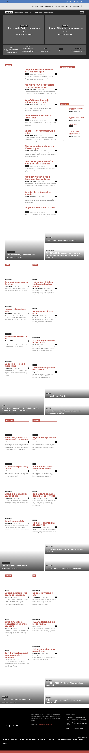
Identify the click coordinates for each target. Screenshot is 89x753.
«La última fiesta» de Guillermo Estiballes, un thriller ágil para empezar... (75, 133)
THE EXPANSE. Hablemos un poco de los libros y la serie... (44, 341)
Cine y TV (68, 6)
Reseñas (28, 46)
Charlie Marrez (34, 104)
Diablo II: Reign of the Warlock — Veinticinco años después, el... (43, 468)
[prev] (81, 12)
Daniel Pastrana (34, 120)
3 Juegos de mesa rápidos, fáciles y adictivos (16, 468)
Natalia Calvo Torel (38, 288)
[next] (83, 12)
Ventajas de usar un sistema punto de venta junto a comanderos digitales (34, 12)
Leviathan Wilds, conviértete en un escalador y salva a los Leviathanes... (17, 439)
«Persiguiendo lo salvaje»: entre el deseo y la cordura (44, 369)
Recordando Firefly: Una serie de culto (43, 594)
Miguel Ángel (8, 286)
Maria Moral (33, 196)
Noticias (26, 74)
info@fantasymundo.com (45, 724)
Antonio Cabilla (9, 341)
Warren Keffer (20, 34)
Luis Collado (61, 34)
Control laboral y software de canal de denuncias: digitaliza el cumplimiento (38, 178)
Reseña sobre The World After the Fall (16, 338)
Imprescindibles (23, 25)
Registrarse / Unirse (10, 1)
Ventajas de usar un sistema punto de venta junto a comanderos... (16, 594)
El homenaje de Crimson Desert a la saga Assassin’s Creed (44, 524)
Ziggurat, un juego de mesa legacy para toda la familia (16, 495)
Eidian (34, 344)
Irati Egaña (36, 315)
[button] (82, 6)
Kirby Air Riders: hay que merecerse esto (44, 439)
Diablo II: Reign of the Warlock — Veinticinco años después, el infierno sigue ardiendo (76, 723)
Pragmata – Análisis (73, 124)
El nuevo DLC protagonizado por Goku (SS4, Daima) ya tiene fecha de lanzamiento (39, 162)
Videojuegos (34, 6)
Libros (41, 6)
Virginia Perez (36, 372)
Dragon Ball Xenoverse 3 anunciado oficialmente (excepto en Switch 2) (37, 101)
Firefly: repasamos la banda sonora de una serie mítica (44, 650)
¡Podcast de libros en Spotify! (68, 67)
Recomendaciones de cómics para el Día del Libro (16, 283)
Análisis (11, 47)
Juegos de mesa (59, 6)
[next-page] (9, 222)
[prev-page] (6, 222)
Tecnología (76, 6)
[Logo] (13, 6)
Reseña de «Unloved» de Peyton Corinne (43, 312)
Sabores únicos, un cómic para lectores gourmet (15, 365)
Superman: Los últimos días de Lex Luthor (16, 310)
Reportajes (65, 25)
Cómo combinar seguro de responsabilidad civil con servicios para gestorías (39, 86)
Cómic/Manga (49, 6)
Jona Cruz (32, 135)
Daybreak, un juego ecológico (14, 521)
